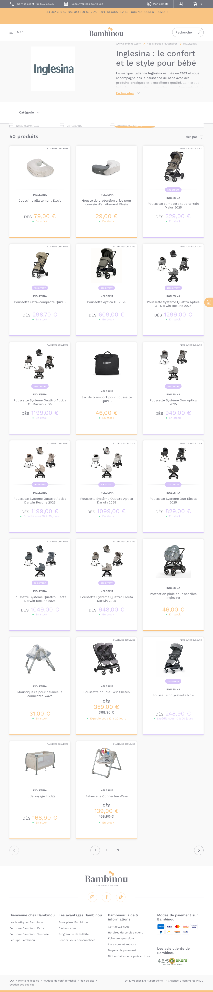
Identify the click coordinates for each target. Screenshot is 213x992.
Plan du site (87, 980)
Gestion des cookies (21, 984)
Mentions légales (28, 980)
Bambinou (106, 34)
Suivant (199, 853)
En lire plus (125, 96)
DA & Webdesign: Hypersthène (144, 980)
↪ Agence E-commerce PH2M (185, 980)
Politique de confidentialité (59, 980)
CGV (12, 980)
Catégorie (26, 115)
